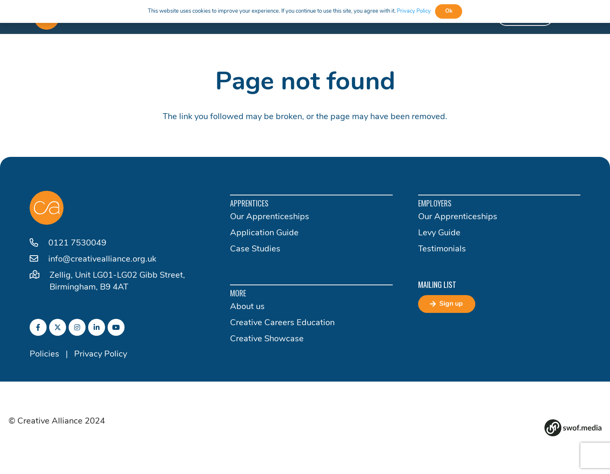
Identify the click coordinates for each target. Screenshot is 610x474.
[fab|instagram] (77, 327)
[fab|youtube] (116, 327)
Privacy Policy (100, 354)
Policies (44, 354)
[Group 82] (573, 427)
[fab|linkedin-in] (96, 327)
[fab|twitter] (57, 327)
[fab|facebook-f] (38, 327)
